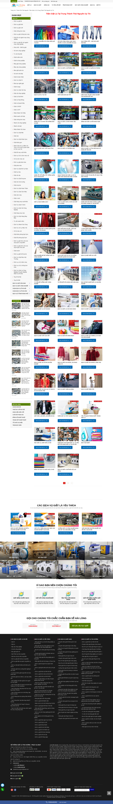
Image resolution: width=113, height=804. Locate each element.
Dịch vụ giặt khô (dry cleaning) (42, 732)
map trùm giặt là (54, 755)
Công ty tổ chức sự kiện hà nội (90, 746)
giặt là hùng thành (67, 754)
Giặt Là (13, 644)
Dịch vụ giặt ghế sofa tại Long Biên (20, 659)
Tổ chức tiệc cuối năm (85, 749)
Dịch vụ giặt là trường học (88, 689)
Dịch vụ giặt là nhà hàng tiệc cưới (90, 687)
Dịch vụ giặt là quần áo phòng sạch (90, 675)
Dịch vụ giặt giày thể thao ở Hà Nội (43, 705)
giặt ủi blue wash (77, 754)
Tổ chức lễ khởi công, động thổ (70, 751)
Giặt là (29, 5)
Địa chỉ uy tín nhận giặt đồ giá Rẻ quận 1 (92, 651)
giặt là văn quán (60, 758)
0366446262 (16, 763)
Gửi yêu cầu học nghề (80, 626)
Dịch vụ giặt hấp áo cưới (41, 722)
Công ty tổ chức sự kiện (69, 746)
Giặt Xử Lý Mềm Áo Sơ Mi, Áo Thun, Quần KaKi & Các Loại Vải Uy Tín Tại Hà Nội (91, 668)
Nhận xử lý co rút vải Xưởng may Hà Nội (45, 703)
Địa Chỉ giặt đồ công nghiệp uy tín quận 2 (92, 654)
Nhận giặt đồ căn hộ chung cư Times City (45, 661)
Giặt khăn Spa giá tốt (87, 680)
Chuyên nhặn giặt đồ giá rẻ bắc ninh (67, 658)
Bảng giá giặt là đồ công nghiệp (42, 698)
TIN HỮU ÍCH (25, 301)
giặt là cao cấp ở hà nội (64, 755)
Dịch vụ (92, 5)
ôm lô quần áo (86, 745)
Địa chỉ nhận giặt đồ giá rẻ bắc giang (67, 660)
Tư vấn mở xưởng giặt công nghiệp (90, 711)
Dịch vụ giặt (37, 5)
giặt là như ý (84, 754)
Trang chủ (13, 1)
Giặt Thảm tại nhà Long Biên (18, 654)
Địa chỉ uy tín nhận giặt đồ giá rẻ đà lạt (67, 663)
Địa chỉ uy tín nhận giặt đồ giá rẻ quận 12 (92, 646)
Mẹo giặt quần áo (15, 651)
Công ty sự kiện (64, 749)
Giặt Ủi (98, 5)
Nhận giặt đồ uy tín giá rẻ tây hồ (66, 655)
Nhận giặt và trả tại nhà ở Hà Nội (90, 726)
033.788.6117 (21, 765)
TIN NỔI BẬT (16, 301)
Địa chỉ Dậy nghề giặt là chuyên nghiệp (91, 716)
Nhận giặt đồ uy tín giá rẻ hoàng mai (67, 705)
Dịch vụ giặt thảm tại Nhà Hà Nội (43, 671)
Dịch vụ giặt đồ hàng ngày (41, 737)
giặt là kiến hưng (97, 757)
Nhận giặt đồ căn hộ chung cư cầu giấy (68, 707)
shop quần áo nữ (73, 745)
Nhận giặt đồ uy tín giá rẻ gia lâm (66, 710)
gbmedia (55, 752)
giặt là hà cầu (88, 757)
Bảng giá (46, 5)
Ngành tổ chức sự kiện (69, 748)
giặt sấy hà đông (81, 757)
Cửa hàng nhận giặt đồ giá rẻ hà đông (91, 649)
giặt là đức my (96, 754)
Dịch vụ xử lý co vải (87, 678)
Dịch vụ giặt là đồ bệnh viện (42, 700)
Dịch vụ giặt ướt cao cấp (41, 734)
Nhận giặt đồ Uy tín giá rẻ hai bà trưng (67, 665)
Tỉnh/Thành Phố (67, 5)
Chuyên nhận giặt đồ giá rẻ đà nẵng (67, 645)
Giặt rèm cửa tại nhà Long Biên (19, 656)
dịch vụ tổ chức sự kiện (57, 746)
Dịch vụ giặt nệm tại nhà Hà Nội (43, 676)
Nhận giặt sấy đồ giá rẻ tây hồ (65, 716)
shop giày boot (92, 751)
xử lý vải (90, 754)
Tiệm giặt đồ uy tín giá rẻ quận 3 (90, 656)
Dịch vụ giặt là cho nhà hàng (42, 727)
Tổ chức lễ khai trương (73, 749)
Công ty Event (79, 746)
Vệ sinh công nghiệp (16, 649)
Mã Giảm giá (54, 1)
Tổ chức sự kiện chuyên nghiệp (83, 748)
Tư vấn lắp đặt (56, 5)
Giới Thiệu (20, 1)
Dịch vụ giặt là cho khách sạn (42, 729)
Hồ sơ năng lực (45, 1)
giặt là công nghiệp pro (81, 752)
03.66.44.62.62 (21, 767)
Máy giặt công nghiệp (81, 5)
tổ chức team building (62, 752)
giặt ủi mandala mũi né (70, 757)
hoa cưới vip (53, 754)
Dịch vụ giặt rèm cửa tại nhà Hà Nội (43, 674)
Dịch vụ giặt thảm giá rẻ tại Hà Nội (43, 720)
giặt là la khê (53, 758)
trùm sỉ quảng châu (63, 745)
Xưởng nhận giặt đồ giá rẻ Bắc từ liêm (67, 668)
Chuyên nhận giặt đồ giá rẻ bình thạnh (91, 644)
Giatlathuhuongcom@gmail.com (32, 1)
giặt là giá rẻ (59, 754)
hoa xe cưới (99, 752)
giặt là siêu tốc (60, 757)
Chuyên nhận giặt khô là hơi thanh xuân (68, 718)
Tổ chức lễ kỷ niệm (58, 751)
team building (72, 752)
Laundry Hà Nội (91, 752)
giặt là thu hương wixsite (89, 755)
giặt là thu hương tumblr (76, 755)
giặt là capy (68, 758)
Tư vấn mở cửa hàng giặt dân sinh (90, 714)
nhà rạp (80, 745)
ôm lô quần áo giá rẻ (95, 745)
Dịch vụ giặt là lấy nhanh (41, 724)
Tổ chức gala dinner (84, 751)
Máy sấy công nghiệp (16, 646)
